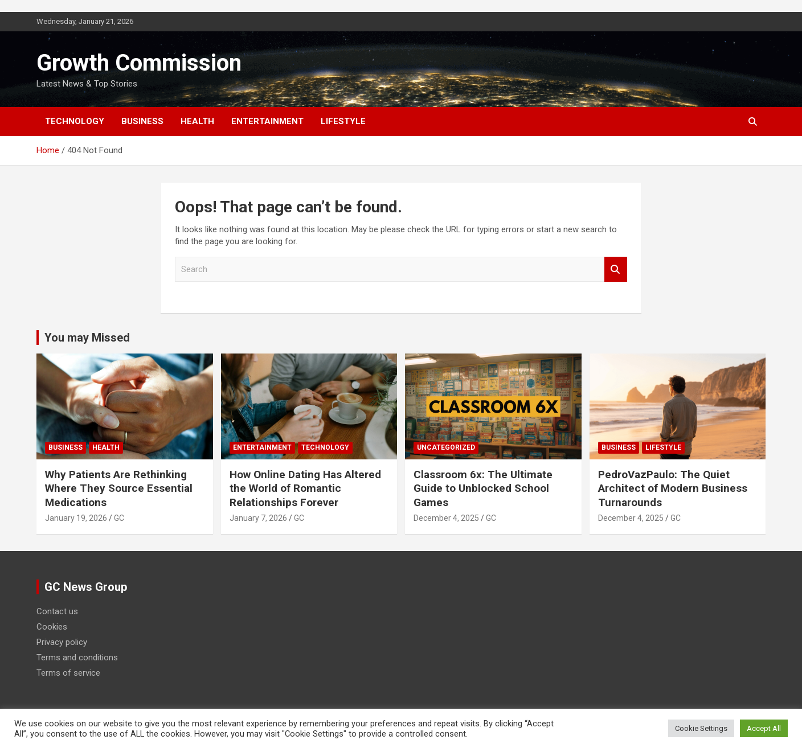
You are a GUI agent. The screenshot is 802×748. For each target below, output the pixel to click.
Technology (74, 121)
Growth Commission (139, 63)
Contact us (57, 611)
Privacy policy (61, 642)
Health (197, 121)
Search (615, 269)
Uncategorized (446, 447)
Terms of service (68, 673)
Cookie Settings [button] (701, 728)
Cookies (51, 627)
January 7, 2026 (258, 518)
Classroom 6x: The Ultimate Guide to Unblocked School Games (483, 488)
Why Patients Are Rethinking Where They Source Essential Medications (119, 488)
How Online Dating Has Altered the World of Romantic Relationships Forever (305, 488)
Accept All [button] (764, 728)
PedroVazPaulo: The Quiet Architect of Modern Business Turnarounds (672, 488)
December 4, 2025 (446, 518)
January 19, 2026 (76, 518)
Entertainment (267, 121)
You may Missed (87, 337)
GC (119, 518)
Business (142, 121)
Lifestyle (343, 121)
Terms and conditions (77, 657)
